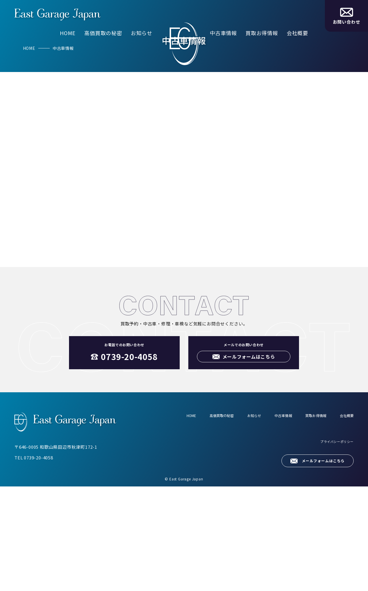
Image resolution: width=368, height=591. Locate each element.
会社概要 (297, 33)
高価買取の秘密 (103, 33)
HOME (68, 33)
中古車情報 (223, 33)
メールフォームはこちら (318, 564)
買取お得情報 (262, 33)
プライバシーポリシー (332, 550)
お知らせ (141, 33)
